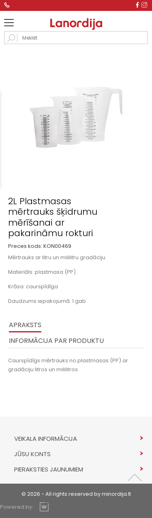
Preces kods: (25, 246)
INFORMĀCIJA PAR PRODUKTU (56, 340)
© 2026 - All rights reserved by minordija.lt (76, 494)
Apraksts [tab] (25, 325)
